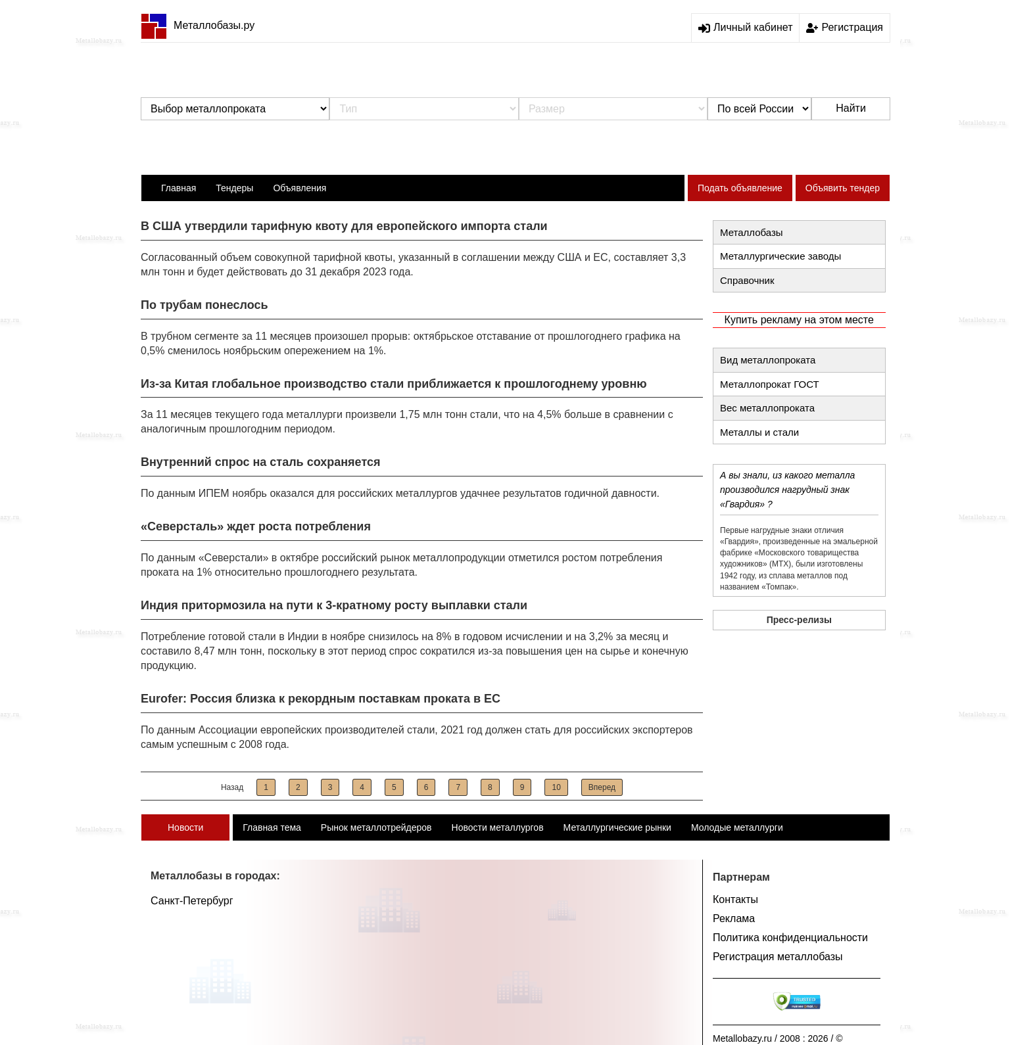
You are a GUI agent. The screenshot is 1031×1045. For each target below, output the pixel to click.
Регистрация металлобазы (778, 956)
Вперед (601, 787)
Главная (178, 188)
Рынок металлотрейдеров (376, 827)
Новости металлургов (498, 827)
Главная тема (272, 827)
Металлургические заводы (780, 256)
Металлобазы (751, 232)
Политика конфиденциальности (790, 937)
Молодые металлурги (737, 827)
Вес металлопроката (767, 407)
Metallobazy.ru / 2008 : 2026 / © (778, 1038)
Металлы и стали (759, 432)
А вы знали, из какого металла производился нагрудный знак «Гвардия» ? (787, 489)
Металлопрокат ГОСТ (769, 384)
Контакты (735, 899)
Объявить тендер (842, 188)
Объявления (299, 188)
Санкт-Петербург (192, 900)
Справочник (747, 280)
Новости (185, 827)
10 (556, 787)
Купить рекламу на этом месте (799, 319)
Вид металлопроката (767, 359)
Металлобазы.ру (197, 25)
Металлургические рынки (617, 827)
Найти (851, 108)
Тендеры (234, 188)
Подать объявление (740, 188)
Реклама (734, 918)
